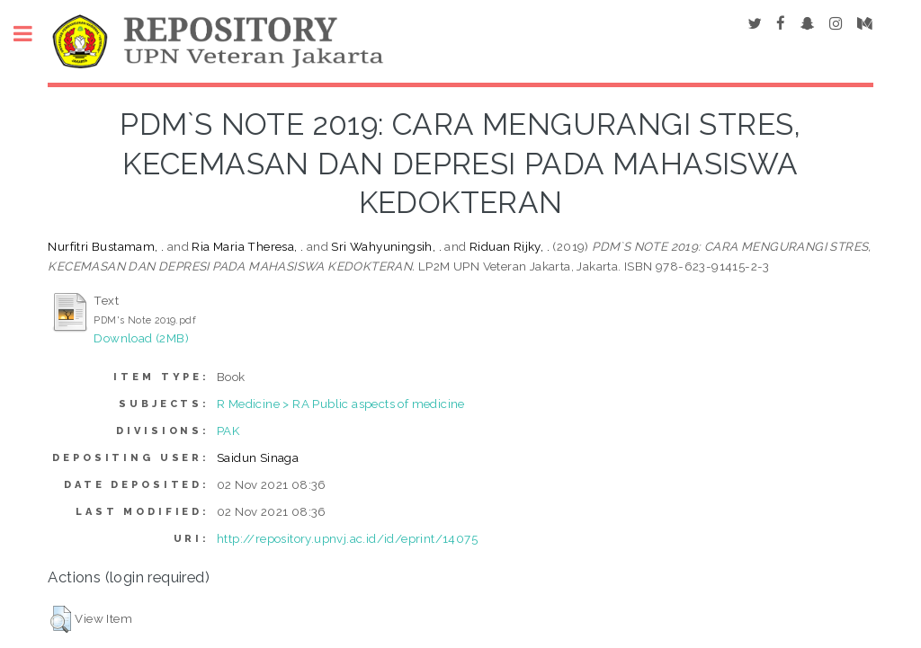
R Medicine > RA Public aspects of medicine (341, 403)
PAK (228, 430)
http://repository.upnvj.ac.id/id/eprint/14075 (347, 538)
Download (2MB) (141, 338)
